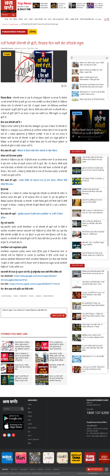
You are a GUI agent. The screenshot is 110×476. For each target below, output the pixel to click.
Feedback (13, 474)
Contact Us (4, 474)
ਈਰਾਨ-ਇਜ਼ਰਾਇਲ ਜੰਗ (87, 19)
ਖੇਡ (45, 19)
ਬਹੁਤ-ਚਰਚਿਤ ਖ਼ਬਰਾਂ (78, 152)
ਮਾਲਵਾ (31, 19)
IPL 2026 (98, 19)
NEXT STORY (58, 316)
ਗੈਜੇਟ (67, 19)
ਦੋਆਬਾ (21, 19)
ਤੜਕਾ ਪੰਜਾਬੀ (38, 19)
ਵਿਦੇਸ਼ (15, 19)
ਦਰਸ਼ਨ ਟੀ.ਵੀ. (74, 19)
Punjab (7, 54)
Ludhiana (33, 469)
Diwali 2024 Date (48, 296)
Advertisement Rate (24, 474)
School (31, 296)
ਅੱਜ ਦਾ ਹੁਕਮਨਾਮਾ (58, 19)
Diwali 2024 (23, 296)
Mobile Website (37, 474)
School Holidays (6, 296)
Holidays (38, 296)
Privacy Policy (55, 474)
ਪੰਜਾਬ (6, 19)
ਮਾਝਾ (25, 19)
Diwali (15, 296)
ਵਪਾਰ (49, 19)
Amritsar (48, 469)
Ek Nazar (77, 113)
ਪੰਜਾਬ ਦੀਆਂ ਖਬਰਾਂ (77, 265)
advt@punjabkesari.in (94, 405)
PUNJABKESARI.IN (93, 473)
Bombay (40, 469)
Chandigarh (23, 469)
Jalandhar (56, 469)
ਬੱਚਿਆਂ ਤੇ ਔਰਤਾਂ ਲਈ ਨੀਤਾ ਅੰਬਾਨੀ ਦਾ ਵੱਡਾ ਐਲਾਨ (37, 151)
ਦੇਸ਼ (11, 19)
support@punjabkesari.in (99, 436)
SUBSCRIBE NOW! (95, 469)
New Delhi (14, 469)
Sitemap (46, 474)
